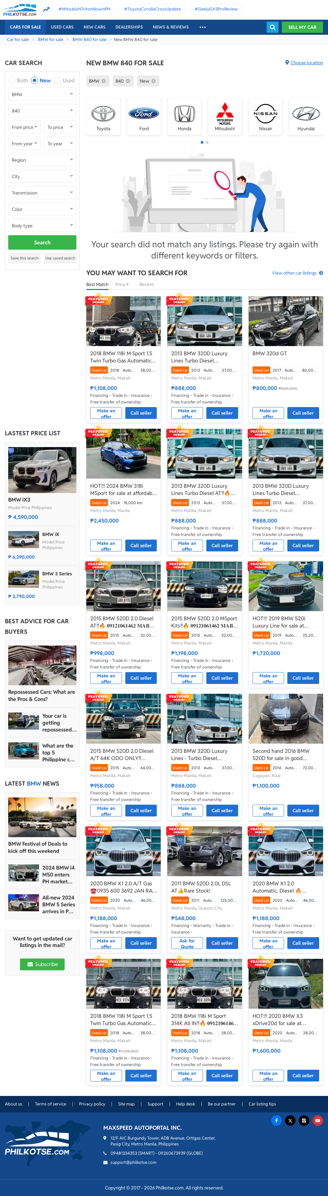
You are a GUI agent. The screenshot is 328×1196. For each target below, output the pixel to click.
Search (42, 242)
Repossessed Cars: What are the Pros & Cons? (41, 696)
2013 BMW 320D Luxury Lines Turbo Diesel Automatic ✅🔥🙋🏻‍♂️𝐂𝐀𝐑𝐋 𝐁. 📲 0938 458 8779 (204, 357)
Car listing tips (262, 1104)
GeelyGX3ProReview (218, 9)
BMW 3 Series (57, 574)
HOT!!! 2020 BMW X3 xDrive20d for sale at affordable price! (278, 1020)
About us (13, 1104)
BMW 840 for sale (89, 39)
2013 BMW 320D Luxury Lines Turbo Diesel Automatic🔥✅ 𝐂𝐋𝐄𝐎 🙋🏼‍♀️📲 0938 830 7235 (283, 490)
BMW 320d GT (270, 353)
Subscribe (42, 964)
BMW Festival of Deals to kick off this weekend (37, 847)
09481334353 (124, 1153)
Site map (126, 1104)
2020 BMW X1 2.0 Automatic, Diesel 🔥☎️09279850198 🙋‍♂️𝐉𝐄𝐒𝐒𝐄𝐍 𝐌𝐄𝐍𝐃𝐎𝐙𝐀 (286, 887)
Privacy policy (92, 1104)
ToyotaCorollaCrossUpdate (154, 9)
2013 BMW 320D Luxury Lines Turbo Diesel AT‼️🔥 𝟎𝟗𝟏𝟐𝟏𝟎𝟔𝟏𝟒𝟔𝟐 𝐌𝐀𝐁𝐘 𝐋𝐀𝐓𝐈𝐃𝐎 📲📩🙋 (201, 490)
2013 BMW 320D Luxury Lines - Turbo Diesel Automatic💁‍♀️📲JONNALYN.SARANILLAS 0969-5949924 (201, 755)
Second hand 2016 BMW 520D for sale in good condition (281, 755)
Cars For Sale (25, 27)
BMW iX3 (19, 499)
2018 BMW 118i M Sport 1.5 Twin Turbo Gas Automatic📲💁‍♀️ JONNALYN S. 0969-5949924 (121, 357)
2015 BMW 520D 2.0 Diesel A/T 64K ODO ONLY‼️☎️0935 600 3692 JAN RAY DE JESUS (122, 755)
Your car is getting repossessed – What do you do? (59, 722)
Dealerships (129, 27)
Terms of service (50, 1104)
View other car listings (294, 273)
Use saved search (60, 258)
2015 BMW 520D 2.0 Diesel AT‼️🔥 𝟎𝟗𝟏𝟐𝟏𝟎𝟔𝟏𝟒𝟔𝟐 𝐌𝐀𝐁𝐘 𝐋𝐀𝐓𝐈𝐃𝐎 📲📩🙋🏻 (122, 622)
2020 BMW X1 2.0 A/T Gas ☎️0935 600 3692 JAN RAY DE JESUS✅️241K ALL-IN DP (123, 887)
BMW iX (50, 534)
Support (155, 1104)
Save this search (24, 258)
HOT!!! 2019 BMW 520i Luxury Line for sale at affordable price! (279, 622)
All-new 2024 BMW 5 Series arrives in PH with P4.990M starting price (58, 904)
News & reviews (171, 27)
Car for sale (18, 39)
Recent (146, 284)
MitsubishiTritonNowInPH (86, 9)
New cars (95, 27)
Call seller (141, 413)
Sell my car (302, 27)
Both (22, 80)
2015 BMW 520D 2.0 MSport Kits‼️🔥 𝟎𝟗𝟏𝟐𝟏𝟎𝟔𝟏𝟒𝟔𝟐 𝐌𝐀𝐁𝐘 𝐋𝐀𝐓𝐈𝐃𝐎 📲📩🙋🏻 (204, 622)
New (45, 80)
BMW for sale (50, 39)
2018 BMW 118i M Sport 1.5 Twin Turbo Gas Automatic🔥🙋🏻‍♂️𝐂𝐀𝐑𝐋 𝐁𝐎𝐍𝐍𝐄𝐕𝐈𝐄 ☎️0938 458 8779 (121, 1020)
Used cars (62, 27)
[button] (202, 142)
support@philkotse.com (133, 1162)
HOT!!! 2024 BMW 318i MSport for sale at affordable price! (123, 490)
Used (69, 80)
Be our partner (222, 1104)
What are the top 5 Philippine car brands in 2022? (58, 752)
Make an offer (106, 413)
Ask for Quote (187, 943)
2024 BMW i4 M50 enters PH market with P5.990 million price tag (58, 874)
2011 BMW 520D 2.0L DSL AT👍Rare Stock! (201, 887)
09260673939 (172, 1153)
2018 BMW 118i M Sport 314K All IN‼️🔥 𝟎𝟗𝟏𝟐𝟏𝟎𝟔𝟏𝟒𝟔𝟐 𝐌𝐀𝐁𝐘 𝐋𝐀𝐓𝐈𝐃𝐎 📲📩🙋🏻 (203, 1020)
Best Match (97, 284)
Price (124, 284)
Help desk (185, 1104)
